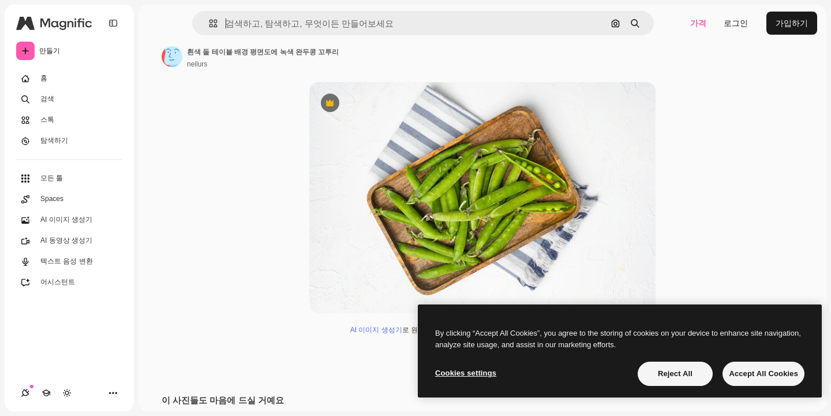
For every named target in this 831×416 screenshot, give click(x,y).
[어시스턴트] (69, 282)
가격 (698, 23)
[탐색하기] (69, 141)
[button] (208, 23)
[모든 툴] (69, 178)
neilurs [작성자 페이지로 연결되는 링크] (197, 64)
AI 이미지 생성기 (376, 330)
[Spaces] (69, 199)
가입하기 (792, 23)
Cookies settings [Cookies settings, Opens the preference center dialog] (465, 373)
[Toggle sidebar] (113, 23)
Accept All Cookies (763, 373)
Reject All (675, 373)
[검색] (69, 99)
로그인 (736, 23)
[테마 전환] (67, 393)
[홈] (69, 78)
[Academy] (46, 393)
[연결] (25, 393)
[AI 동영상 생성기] (69, 241)
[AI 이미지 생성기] (69, 220)
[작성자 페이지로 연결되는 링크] (172, 56)
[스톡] (69, 120)
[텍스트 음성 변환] (69, 261)
